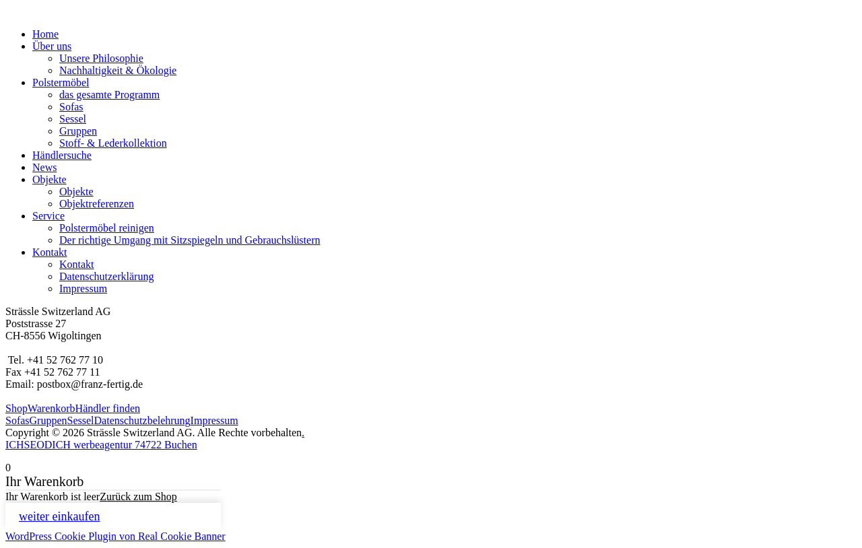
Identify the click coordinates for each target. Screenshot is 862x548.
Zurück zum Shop (138, 496)
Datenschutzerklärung (106, 276)
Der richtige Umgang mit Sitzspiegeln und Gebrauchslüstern (189, 240)
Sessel (72, 119)
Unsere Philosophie (101, 58)
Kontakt (49, 252)
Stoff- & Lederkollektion (113, 143)
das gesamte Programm (109, 94)
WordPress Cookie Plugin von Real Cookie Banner (115, 536)
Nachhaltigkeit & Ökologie (117, 70)
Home (45, 34)
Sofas (71, 106)
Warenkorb (51, 408)
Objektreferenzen (96, 203)
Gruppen (78, 131)
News (44, 167)
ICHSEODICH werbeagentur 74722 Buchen (101, 444)
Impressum (83, 288)
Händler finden (107, 408)
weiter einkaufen (59, 516)
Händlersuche (62, 155)
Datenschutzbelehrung (142, 420)
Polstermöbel (60, 82)
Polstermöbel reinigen (106, 228)
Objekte (49, 179)
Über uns (51, 46)
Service (48, 215)
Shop (16, 408)
